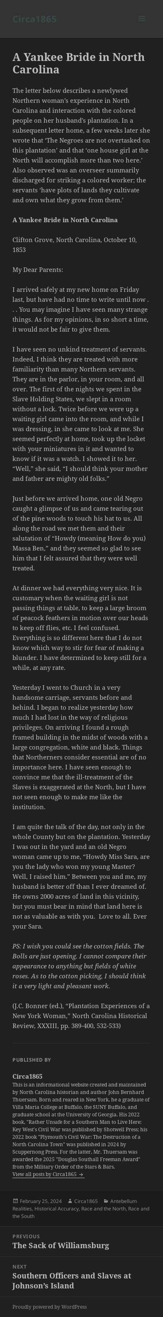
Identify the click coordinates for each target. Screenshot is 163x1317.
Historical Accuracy (56, 1208)
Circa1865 (34, 18)
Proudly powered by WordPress (49, 1306)
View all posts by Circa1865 (45, 1174)
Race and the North (103, 1208)
